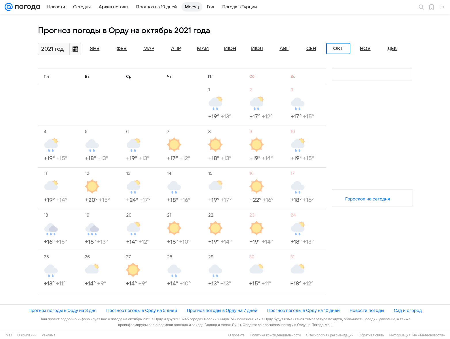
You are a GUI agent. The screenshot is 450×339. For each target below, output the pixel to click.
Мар (148, 48)
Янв (95, 48)
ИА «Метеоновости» (428, 335)
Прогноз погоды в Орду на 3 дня (62, 310)
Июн (230, 48)
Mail (9, 335)
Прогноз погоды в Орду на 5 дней (141, 310)
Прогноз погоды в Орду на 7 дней (222, 310)
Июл (257, 48)
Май (203, 48)
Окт (338, 48)
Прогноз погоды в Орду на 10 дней (303, 310)
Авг (284, 48)
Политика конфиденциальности (275, 335)
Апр (176, 48)
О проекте (236, 335)
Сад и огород (408, 310)
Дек (392, 48)
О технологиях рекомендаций (329, 335)
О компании (26, 335)
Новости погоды (367, 310)
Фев (122, 48)
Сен (311, 48)
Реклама (48, 335)
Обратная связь (371, 335)
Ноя (365, 48)
